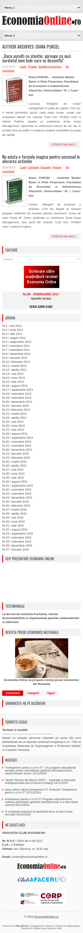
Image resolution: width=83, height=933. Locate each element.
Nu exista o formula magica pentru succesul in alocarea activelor (41, 158)
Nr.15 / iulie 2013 (13, 381)
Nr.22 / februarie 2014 (16, 409)
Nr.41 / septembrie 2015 (17, 485)
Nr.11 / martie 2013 (14, 365)
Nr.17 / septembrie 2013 (17, 389)
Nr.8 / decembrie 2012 (16, 353)
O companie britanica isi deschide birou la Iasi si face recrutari (39, 813)
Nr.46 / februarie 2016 (16, 505)
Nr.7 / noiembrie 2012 (16, 349)
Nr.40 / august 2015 (14, 481)
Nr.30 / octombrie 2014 (16, 441)
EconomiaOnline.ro (46, 916)
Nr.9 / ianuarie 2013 (14, 357)
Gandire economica (49, 66)
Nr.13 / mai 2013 (12, 373)
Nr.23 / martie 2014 (14, 413)
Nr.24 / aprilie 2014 (14, 417)
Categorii (33, 693)
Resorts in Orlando (31, 928)
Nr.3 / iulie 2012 (12, 333)
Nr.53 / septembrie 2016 (17, 533)
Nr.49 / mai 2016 (12, 517)
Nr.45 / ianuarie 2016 (15, 501)
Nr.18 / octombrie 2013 (16, 393)
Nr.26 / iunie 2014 (13, 425)
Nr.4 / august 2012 (14, 337)
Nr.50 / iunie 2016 (13, 521)
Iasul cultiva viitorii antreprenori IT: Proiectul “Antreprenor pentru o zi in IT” (41, 791)
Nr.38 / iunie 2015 (13, 473)
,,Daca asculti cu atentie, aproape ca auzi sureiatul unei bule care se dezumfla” (36, 58)
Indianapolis (73, 926)
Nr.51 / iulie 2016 (13, 525)
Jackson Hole (54, 928)
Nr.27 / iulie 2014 (13, 429)
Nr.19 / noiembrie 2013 (16, 397)
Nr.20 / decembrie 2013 (17, 401)
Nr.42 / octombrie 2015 (16, 489)
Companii (33, 167)
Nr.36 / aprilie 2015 (14, 465)
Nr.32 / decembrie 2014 (17, 449)
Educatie (46, 167)
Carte (23, 66)
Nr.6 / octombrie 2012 (16, 345)
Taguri (51, 693)
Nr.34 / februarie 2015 (16, 457)
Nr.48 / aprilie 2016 (14, 513)
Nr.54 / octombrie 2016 (16, 537)
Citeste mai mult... (64, 144)
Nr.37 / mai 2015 (12, 469)
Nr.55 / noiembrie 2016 (16, 541)
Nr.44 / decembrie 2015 (17, 497)
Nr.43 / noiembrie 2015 (16, 493)
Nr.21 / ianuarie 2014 (15, 405)
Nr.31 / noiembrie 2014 (16, 445)
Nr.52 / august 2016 (14, 529)
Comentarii (13, 693)
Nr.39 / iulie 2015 (13, 477)
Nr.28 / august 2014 (14, 433)
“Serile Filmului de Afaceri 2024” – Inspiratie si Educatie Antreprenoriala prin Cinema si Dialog (40, 781)
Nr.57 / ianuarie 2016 (15, 549)
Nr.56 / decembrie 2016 (17, 545)
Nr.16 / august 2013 (14, 385)
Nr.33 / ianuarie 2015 (15, 453)
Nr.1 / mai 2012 (12, 325)
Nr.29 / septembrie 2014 (17, 437)
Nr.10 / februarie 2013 (16, 361)
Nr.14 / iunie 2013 (13, 377)
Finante (32, 66)
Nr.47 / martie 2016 (14, 509)
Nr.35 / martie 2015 (14, 461)
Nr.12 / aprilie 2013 (14, 369)
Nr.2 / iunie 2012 (12, 329)
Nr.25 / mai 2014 (12, 421)
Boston (49, 926)
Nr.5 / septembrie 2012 (16, 341)
